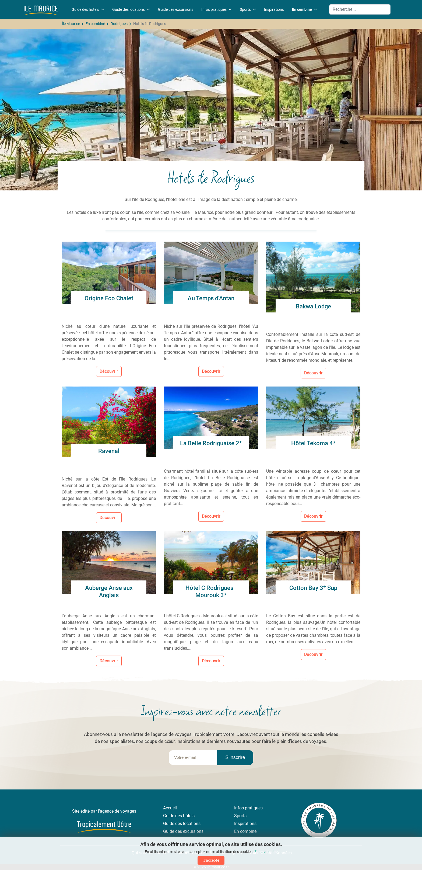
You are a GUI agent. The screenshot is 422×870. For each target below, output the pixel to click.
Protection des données (269, 852)
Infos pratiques (214, 9)
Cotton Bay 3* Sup (313, 587)
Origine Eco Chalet (109, 298)
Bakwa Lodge (313, 306)
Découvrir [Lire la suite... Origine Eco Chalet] (109, 371)
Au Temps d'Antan (211, 298)
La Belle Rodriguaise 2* (211, 443)
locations (192, 823)
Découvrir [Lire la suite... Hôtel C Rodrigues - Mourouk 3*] (211, 660)
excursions (193, 831)
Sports (245, 9)
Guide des (173, 823)
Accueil (170, 807)
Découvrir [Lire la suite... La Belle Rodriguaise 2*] (211, 516)
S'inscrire (235, 757)
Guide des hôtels (85, 9)
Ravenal (108, 451)
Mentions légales (226, 852)
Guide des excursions (175, 9)
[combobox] (360, 9)
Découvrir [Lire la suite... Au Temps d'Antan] (211, 371)
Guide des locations (128, 9)
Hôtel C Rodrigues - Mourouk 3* (211, 591)
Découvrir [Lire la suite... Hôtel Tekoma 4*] (313, 516)
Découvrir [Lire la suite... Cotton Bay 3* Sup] (313, 654)
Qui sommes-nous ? (150, 852)
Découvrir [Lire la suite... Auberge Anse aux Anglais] (109, 660)
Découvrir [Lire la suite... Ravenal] (109, 517)
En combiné (302, 9)
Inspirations (274, 9)
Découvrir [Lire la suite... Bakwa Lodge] (313, 372)
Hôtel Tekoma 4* (313, 443)
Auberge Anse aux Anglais (109, 591)
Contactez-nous (189, 852)
